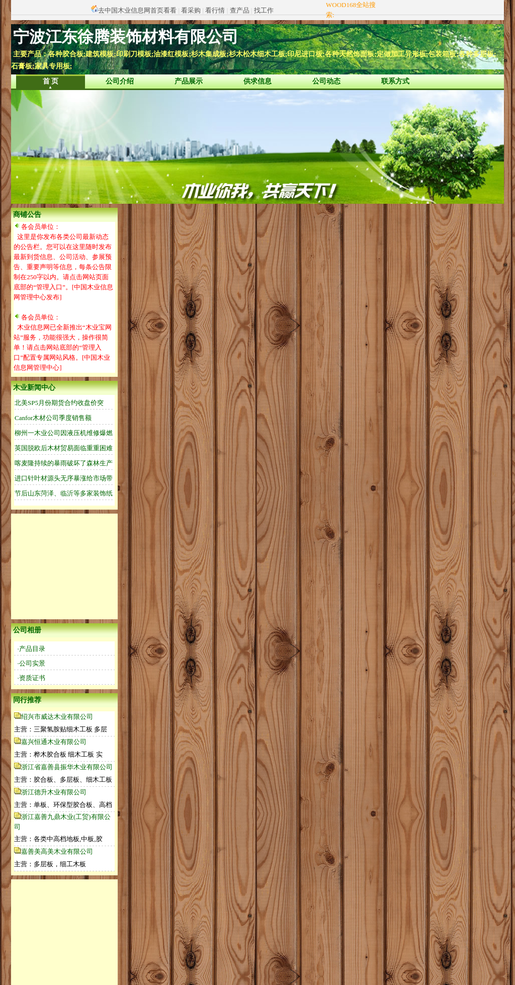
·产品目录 (31, 648)
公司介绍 (120, 81)
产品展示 (189, 81)
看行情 (215, 10)
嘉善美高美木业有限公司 (57, 851)
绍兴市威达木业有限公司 (57, 716)
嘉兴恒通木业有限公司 (54, 742)
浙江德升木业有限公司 (54, 792)
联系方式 (395, 81)
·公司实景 (31, 663)
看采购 (191, 10)
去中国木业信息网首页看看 (137, 10)
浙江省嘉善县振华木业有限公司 (67, 767)
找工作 (264, 10)
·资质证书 (31, 678)
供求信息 (257, 81)
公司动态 (326, 81)
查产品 (239, 10)
